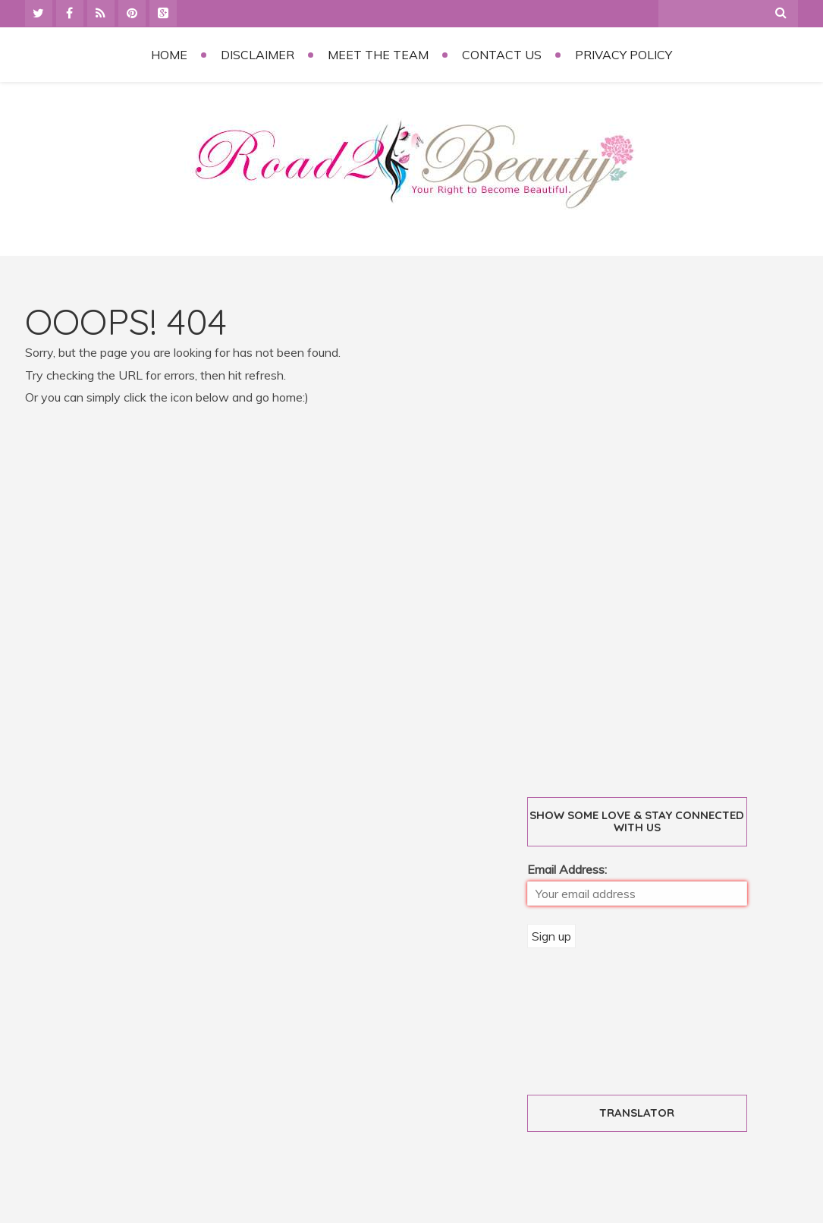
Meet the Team (378, 54)
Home (169, 54)
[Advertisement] (643, 531)
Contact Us (502, 54)
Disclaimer (257, 54)
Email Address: (567, 869)
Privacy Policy (623, 54)
